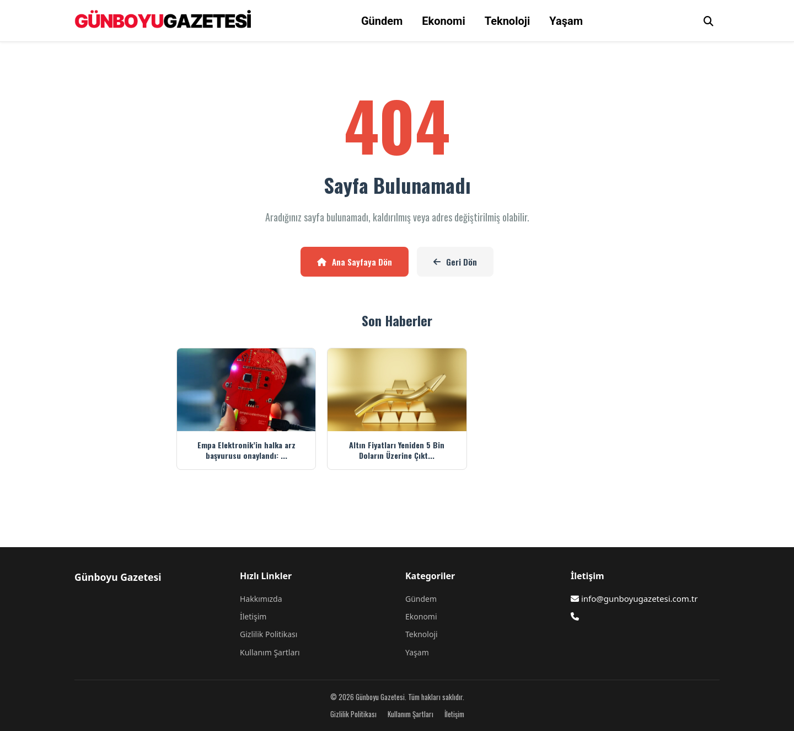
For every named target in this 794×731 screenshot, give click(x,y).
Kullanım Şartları (270, 652)
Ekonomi (443, 21)
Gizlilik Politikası (268, 634)
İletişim (253, 616)
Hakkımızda (261, 599)
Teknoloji (507, 21)
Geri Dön (455, 262)
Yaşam (566, 21)
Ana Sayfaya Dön (354, 262)
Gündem (382, 21)
